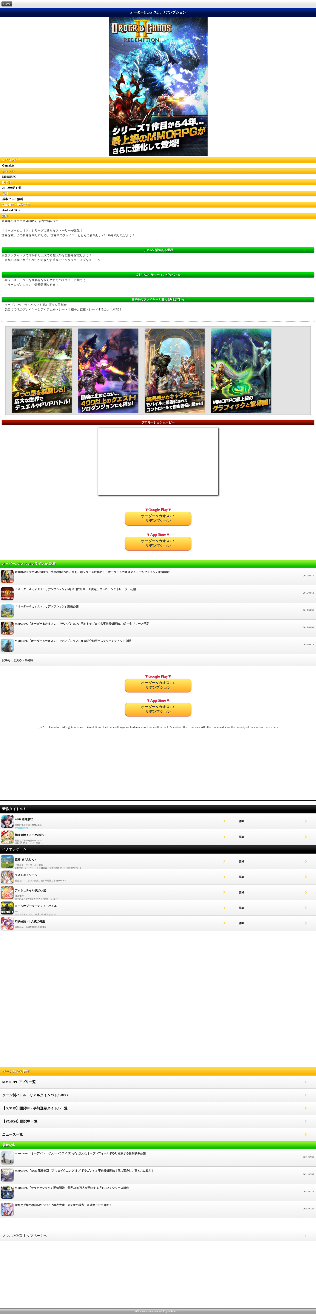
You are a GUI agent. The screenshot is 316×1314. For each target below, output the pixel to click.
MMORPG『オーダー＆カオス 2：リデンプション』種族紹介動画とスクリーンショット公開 (158, 646)
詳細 (241, 821)
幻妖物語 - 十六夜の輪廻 (30, 921)
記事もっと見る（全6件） (18, 660)
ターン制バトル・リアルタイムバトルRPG (35, 1095)
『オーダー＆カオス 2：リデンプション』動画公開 (158, 612)
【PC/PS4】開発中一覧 (19, 1121)
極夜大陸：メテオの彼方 (30, 835)
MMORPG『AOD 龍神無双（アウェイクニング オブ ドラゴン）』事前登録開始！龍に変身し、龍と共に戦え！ (158, 1176)
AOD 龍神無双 (24, 819)
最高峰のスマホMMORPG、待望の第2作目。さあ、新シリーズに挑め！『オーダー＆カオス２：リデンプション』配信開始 (158, 577)
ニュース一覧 (12, 1134)
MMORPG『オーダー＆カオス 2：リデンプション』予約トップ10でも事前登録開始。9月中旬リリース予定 (158, 629)
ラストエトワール (26, 875)
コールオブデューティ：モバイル (36, 906)
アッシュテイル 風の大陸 (30, 890)
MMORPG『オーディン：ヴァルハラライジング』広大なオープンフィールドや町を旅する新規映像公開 (158, 1159)
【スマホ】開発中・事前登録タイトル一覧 (35, 1108)
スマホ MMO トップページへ (24, 1235)
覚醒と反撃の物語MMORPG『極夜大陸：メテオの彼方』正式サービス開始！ (158, 1210)
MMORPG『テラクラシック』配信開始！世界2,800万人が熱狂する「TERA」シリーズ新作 (158, 1193)
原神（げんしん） (26, 859)
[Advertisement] (158, 767)
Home (7, 4)
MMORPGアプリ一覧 (19, 1082)
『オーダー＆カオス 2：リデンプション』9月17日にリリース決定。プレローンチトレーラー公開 (158, 595)
